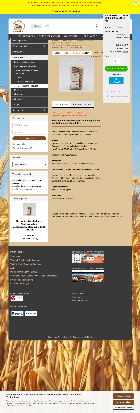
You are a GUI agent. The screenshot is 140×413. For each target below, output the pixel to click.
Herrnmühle (96, 59)
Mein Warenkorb (79, 303)
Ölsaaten (18, 97)
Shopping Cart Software (59, 340)
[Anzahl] (116, 61)
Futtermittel (17, 102)
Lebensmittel (90, 36)
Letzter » (86, 56)
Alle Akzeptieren (123, 396)
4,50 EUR (29, 238)
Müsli (16, 93)
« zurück (66, 56)
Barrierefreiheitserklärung (21, 283)
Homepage (101, 219)
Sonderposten (18, 113)
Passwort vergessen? (22, 151)
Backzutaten (71, 36)
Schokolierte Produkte (28, 89)
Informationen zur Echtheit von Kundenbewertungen (33, 278)
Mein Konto (77, 300)
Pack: (107, 56)
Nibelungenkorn (25, 36)
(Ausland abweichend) (123, 37)
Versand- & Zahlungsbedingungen (25, 263)
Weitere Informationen (123, 408)
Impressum (15, 259)
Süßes (19, 80)
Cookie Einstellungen (19, 286)
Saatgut (15, 107)
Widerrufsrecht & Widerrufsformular (26, 267)
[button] (109, 61)
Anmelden (29, 141)
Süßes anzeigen (25, 84)
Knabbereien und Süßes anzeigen (27, 74)
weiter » (76, 56)
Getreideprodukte (50, 36)
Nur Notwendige (123, 402)
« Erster (56, 56)
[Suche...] (36, 26)
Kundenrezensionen (82, 107)
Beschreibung (61, 107)
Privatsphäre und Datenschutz (24, 275)
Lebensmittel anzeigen (24, 65)
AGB (12, 271)
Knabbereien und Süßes (25, 69)
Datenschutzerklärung (25, 405)
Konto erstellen (19, 147)
